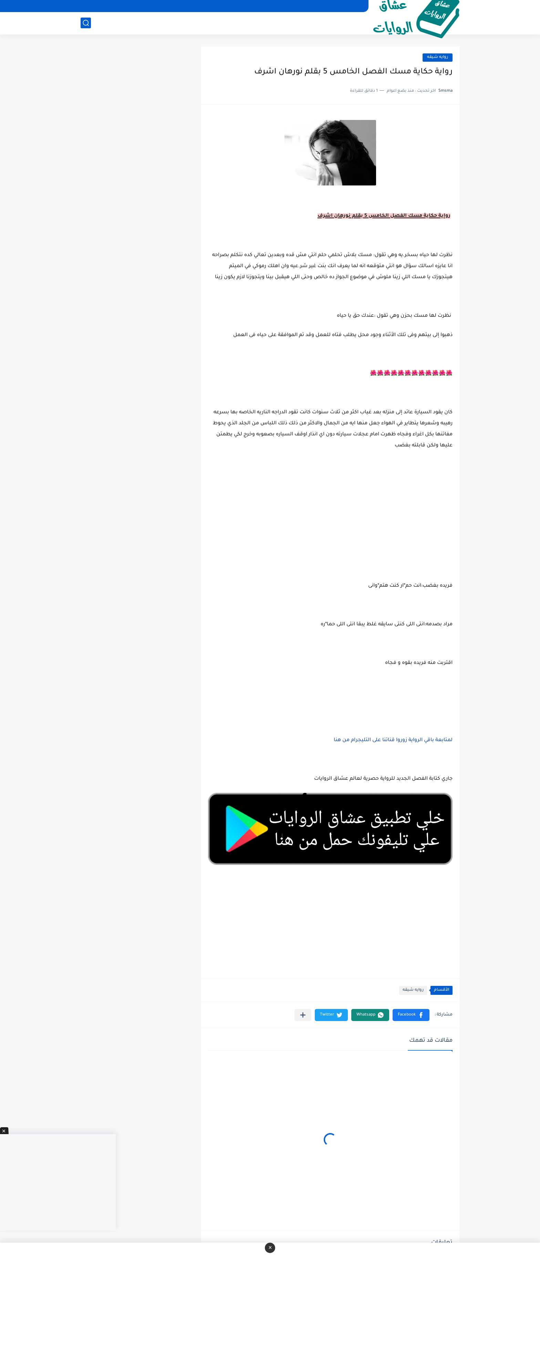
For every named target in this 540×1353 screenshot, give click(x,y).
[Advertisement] (330, 524)
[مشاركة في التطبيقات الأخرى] (302, 1015)
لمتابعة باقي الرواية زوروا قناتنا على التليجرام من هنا (393, 740)
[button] (411, 1015)
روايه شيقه (437, 57)
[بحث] (86, 23)
